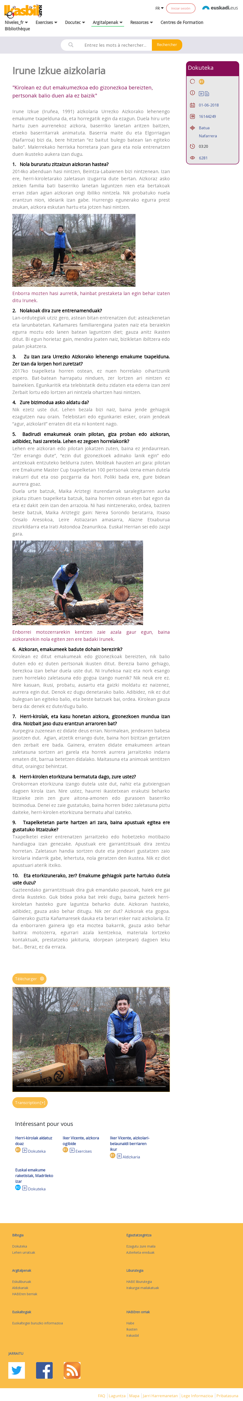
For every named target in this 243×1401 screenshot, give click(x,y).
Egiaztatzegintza (138, 1235)
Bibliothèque (17, 29)
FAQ (102, 1395)
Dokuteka (37, 1151)
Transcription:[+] (30, 1102)
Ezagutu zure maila (140, 1246)
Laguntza (117, 1395)
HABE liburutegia (139, 1281)
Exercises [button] (46, 22)
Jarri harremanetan (161, 1395)
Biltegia (17, 1235)
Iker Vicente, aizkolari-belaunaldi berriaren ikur (130, 1143)
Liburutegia (134, 1270)
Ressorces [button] (141, 22)
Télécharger (29, 978)
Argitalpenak (21, 1270)
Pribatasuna (227, 1395)
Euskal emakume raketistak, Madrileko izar (34, 1175)
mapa (134, 1395)
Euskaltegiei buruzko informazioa (37, 1323)
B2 (18, 1187)
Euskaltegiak (21, 1312)
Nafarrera (208, 136)
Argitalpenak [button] (108, 22)
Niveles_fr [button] (16, 22)
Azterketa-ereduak (140, 1252)
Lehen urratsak (23, 1252)
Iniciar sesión (180, 8)
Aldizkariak (20, 1287)
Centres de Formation (182, 22)
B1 (18, 1150)
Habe (130, 1323)
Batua (204, 127)
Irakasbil (132, 1335)
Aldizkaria (131, 1157)
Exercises (83, 1151)
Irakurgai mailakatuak (142, 1287)
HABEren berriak (24, 1294)
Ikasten (131, 1329)
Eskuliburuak (21, 1281)
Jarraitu (15, 1353)
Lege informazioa (197, 1395)
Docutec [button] (75, 22)
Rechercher (167, 44)
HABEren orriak (138, 1312)
